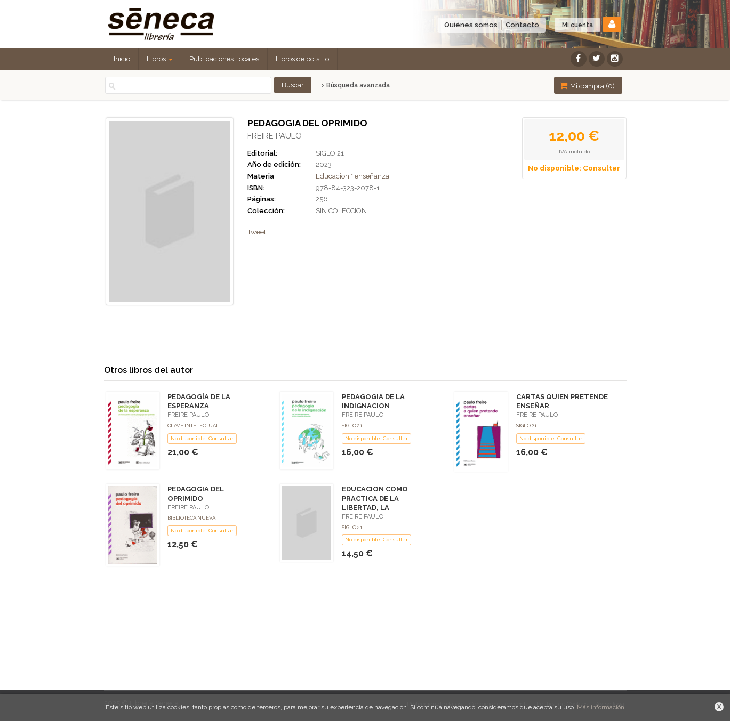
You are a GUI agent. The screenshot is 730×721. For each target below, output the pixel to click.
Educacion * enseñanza (352, 176)
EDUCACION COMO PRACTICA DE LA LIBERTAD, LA (375, 498)
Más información (600, 707)
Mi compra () (587, 85)
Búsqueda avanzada (355, 85)
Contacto (522, 25)
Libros (160, 59)
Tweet (256, 232)
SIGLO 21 (330, 153)
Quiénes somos (471, 25)
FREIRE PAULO (274, 136)
